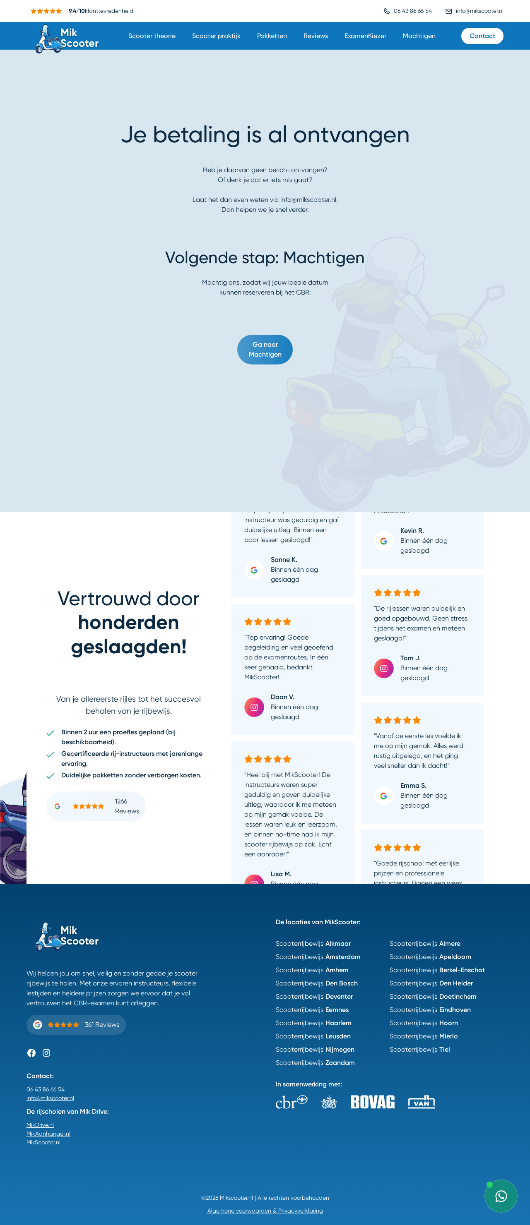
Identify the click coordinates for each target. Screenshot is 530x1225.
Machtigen (419, 36)
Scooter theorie (152, 36)
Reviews (316, 36)
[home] (67, 35)
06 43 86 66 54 (45, 1089)
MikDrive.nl (40, 1125)
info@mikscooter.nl (50, 1098)
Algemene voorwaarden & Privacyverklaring (265, 1210)
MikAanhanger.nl (48, 1133)
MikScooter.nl (43, 1142)
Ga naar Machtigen (265, 349)
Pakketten (272, 36)
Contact (482, 36)
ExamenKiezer (365, 36)
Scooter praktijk (216, 36)
